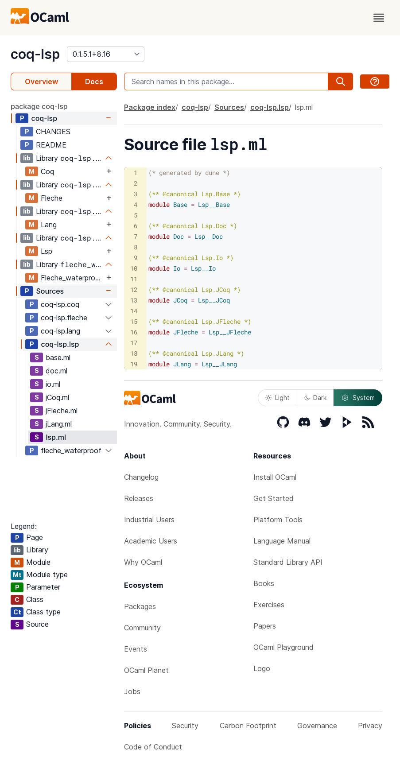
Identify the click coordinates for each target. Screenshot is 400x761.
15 (133, 321)
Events (135, 649)
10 (133, 268)
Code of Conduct (153, 746)
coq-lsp (35, 54)
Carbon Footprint (248, 725)
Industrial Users (149, 519)
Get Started (273, 498)
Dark (315, 397)
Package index (149, 107)
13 (133, 300)
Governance (317, 725)
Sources (50, 291)
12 (133, 289)
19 (133, 364)
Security (185, 725)
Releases (138, 498)
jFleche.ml (62, 410)
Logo (261, 668)
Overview (41, 81)
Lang (49, 224)
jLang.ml (59, 423)
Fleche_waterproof (72, 277)
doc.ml (56, 370)
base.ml (58, 357)
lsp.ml (56, 437)
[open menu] (379, 18)
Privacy (370, 725)
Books (263, 583)
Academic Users (150, 540)
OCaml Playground (283, 647)
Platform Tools (278, 519)
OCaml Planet (146, 670)
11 (133, 279)
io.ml (53, 384)
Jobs (132, 691)
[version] (105, 54)
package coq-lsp (39, 106)
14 (133, 311)
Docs (94, 81)
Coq (47, 171)
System (358, 398)
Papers (264, 625)
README (51, 144)
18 (133, 353)
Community (142, 627)
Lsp (46, 251)
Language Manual (282, 540)
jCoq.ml (57, 397)
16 (133, 332)
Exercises (268, 604)
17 (133, 342)
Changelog (141, 477)
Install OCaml (274, 477)
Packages (140, 606)
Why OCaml (143, 562)
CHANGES (53, 131)
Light (277, 397)
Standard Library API (287, 562)
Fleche (51, 198)
